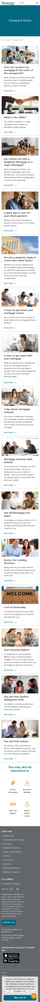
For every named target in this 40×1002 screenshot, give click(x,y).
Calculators (7, 864)
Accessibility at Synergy (11, 884)
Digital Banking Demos (11, 868)
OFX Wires (6, 856)
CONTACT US (9, 923)
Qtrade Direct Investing (11, 848)
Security (4, 976)
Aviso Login (7, 844)
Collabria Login (8, 836)
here (23, 991)
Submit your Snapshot (11, 872)
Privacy (4, 973)
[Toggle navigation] (36, 2)
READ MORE (8, 91)
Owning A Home (17, 40)
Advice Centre (6, 40)
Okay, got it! (20, 998)
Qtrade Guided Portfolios (12, 852)
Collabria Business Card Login (14, 840)
